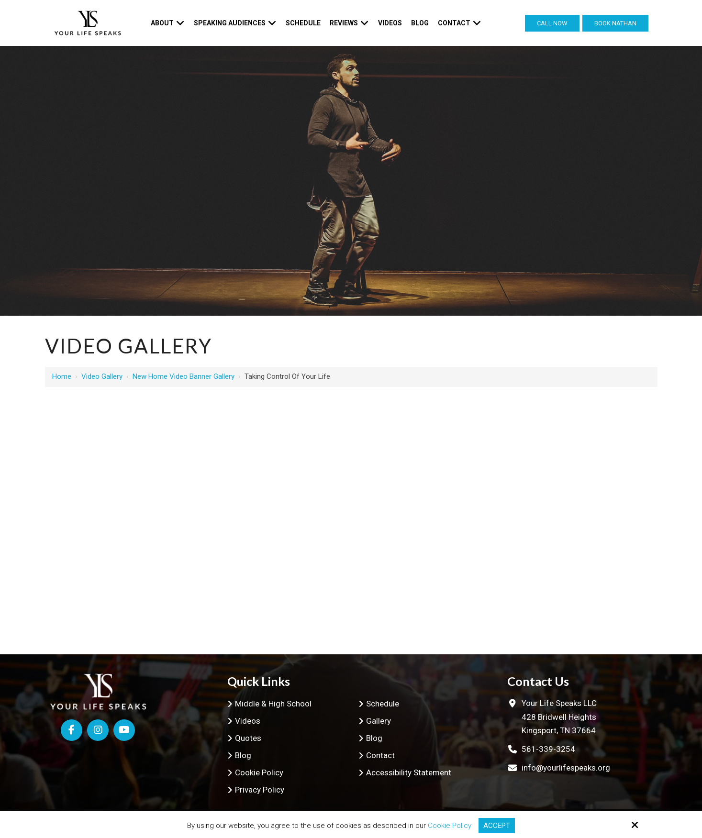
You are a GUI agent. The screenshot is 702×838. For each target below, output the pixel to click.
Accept (496, 825)
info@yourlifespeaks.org (566, 767)
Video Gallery (102, 376)
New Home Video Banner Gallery (183, 376)
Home (61, 376)
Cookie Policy (449, 825)
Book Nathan (615, 23)
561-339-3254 (548, 749)
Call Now (552, 23)
